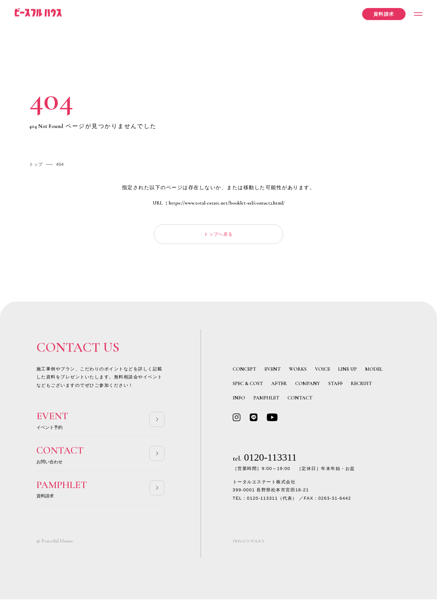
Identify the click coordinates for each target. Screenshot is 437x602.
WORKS (298, 371)
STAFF (335, 385)
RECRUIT (361, 385)
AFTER (279, 385)
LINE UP (347, 371)
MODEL (374, 371)
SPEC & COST (248, 385)
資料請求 (380, 14)
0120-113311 (265, 459)
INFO (239, 400)
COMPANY (307, 385)
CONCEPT (244, 371)
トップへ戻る (218, 235)
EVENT (272, 371)
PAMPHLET (266, 400)
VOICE (322, 371)
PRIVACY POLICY (251, 544)
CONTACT (300, 400)
